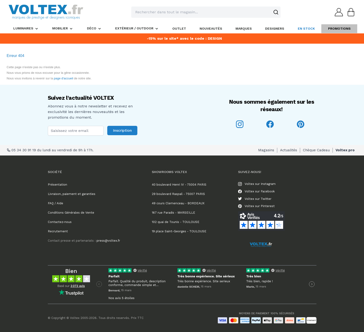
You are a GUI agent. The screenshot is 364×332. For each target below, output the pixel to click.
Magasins (266, 150)
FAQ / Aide (55, 203)
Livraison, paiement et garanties (71, 194)
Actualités (288, 150)
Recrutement (58, 231)
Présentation (57, 184)
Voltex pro (345, 150)
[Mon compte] (337, 12)
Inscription (122, 130)
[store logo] (46, 12)
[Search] (276, 12)
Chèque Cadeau (316, 150)
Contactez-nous (60, 222)
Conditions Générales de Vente (71, 212)
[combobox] (206, 12)
